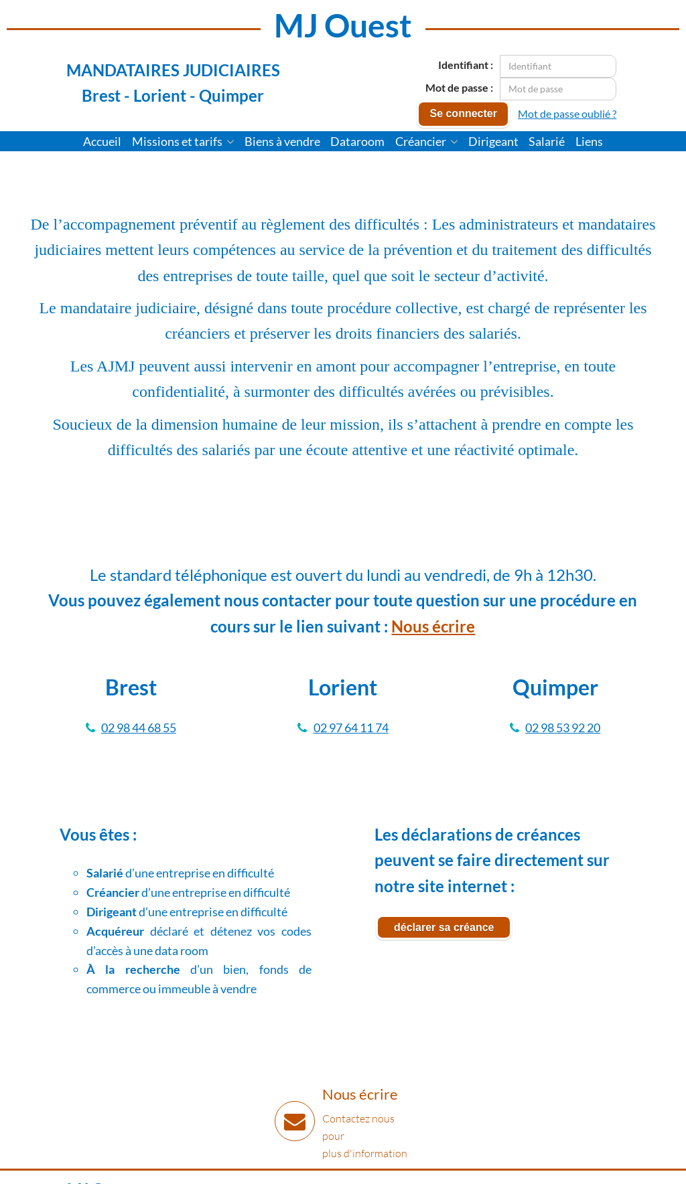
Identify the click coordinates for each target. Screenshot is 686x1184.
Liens (589, 141)
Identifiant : (465, 64)
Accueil (102, 141)
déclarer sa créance (444, 927)
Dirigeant (493, 141)
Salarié (547, 141)
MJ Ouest (343, 25)
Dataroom (357, 141)
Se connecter (462, 113)
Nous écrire (433, 626)
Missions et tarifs (183, 141)
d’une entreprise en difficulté (180, 872)
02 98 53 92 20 (562, 727)
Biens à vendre (282, 141)
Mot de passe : (459, 87)
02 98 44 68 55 (138, 727)
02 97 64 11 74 (351, 727)
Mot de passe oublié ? (567, 113)
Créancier (426, 141)
